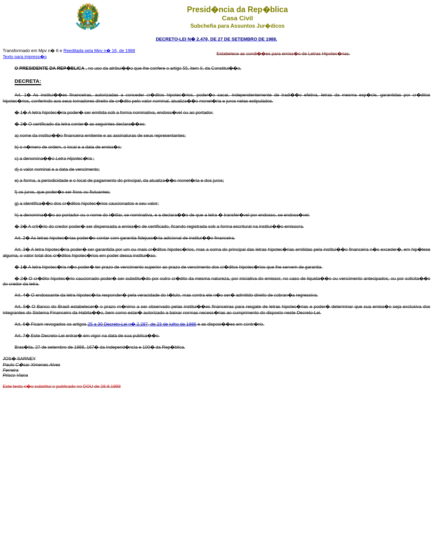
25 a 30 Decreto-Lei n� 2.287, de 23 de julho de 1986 (142, 324)
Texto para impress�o (25, 56)
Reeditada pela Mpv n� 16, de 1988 (99, 50)
